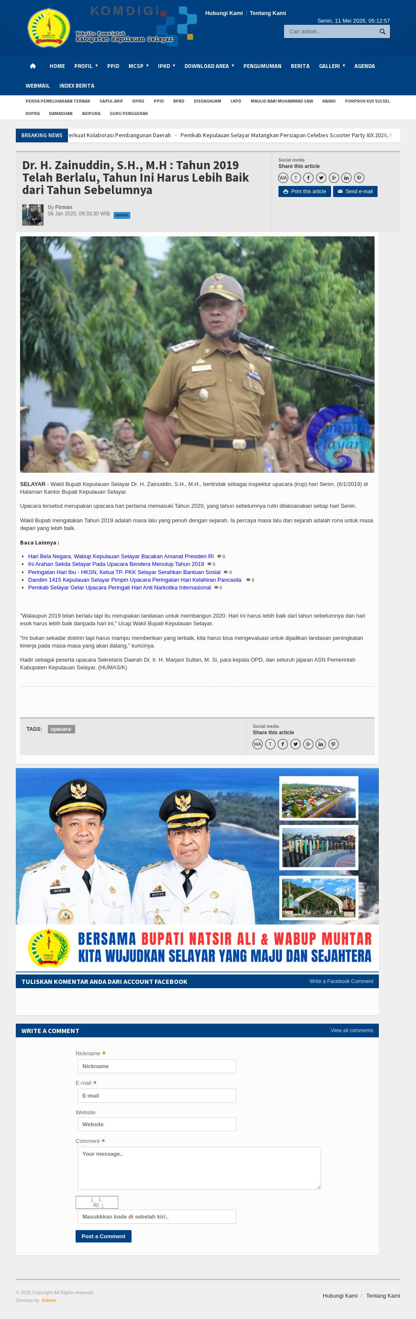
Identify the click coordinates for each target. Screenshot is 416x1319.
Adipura (91, 113)
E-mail (86, 1084)
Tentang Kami (268, 13)
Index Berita (76, 85)
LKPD (236, 101)
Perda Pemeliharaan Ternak (58, 101)
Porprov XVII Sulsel (367, 101)
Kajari (329, 101)
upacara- (61, 729)
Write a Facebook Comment (341, 981)
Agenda (364, 66)
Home (57, 66)
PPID (113, 66)
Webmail (38, 85)
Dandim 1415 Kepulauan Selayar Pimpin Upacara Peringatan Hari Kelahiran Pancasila (135, 580)
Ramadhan (61, 113)
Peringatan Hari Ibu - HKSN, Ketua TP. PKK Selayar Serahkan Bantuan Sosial (124, 572)
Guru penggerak (129, 113)
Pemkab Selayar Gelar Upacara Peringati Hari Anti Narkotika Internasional (119, 587)
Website (86, 1112)
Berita (300, 66)
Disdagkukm (207, 101)
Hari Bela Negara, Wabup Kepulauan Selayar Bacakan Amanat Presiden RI (121, 556)
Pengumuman (262, 66)
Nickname (90, 1054)
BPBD (179, 101)
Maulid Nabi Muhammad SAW (282, 101)
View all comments (352, 1030)
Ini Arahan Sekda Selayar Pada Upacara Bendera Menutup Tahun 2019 (116, 564)
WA (283, 178)
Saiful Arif (111, 101)
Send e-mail (355, 191)
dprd (138, 101)
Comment (90, 1142)
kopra (33, 113)
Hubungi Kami (224, 13)
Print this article (304, 191)
